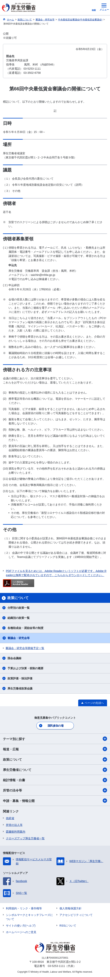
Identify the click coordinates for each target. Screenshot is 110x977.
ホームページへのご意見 (21, 932)
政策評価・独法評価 (20, 678)
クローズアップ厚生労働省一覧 (25, 838)
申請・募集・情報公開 (55, 800)
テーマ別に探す (55, 739)
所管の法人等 (14, 824)
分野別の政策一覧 (19, 607)
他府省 (10, 818)
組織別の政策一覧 (19, 617)
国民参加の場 (55, 725)
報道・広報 (55, 749)
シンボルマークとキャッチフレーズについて (29, 917)
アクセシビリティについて (76, 914)
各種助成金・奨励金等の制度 (25, 628)
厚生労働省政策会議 (20, 688)
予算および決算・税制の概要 (25, 668)
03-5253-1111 (56, 966)
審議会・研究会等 (19, 638)
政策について (55, 759)
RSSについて (67, 925)
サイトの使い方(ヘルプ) (20, 925)
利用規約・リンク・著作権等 (24, 908)
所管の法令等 (55, 790)
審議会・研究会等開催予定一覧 (25, 648)
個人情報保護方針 (70, 908)
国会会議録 (14, 658)
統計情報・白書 (55, 780)
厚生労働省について (55, 770)
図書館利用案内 (15, 831)
